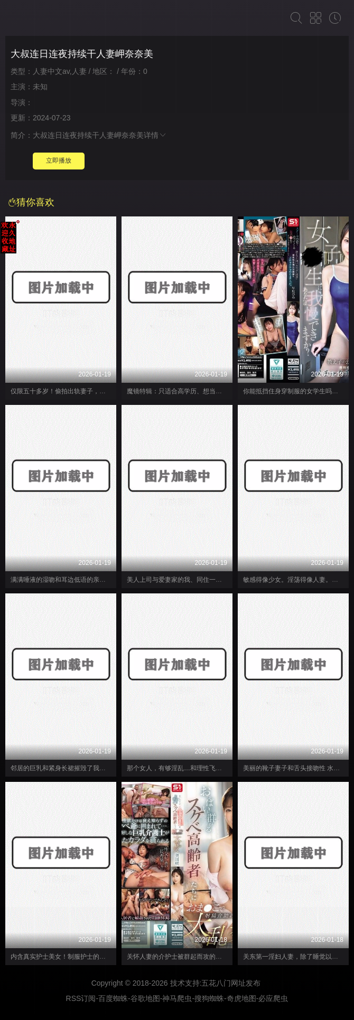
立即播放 (58, 160)
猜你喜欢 (31, 202)
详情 (155, 135)
